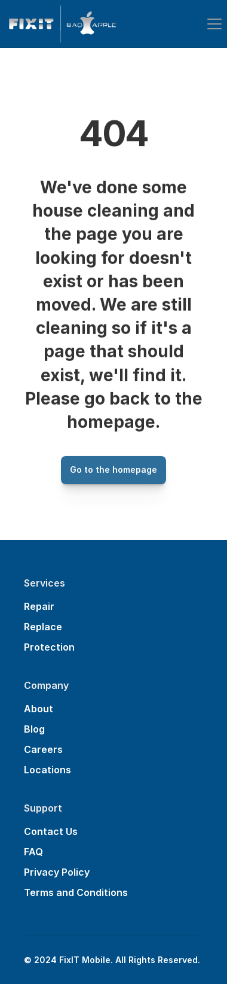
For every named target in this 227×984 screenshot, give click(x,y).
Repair (39, 606)
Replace (43, 627)
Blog (34, 729)
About (38, 709)
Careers (43, 749)
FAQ (33, 852)
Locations (47, 770)
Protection (49, 647)
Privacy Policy (57, 872)
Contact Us (51, 831)
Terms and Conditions (76, 892)
